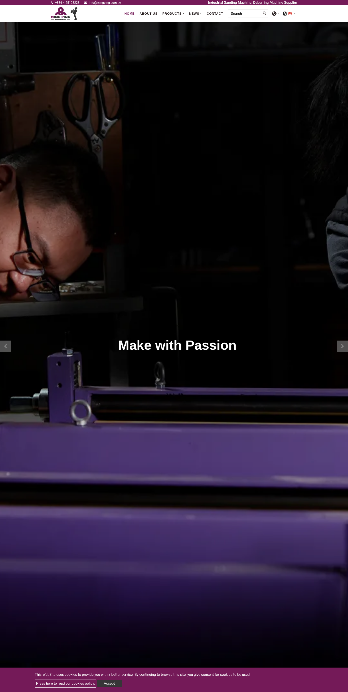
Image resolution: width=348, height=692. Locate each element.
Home (131, 13)
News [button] (194, 13)
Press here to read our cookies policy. (65, 683)
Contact (215, 13)
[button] (5, 346)
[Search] (248, 13)
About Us (149, 13)
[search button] (263, 13)
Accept (109, 683)
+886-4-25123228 (65, 2)
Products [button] (172, 13)
